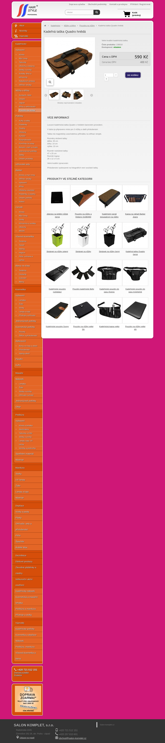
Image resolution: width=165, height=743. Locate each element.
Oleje (18, 406)
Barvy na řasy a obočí (28, 346)
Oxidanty (22, 274)
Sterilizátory (24, 429)
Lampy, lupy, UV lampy (26, 442)
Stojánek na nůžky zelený (57, 251)
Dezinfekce (20, 555)
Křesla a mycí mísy (27, 175)
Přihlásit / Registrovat (140, 4)
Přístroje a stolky (24, 615)
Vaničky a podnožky (27, 448)
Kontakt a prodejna (118, 4)
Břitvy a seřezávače (27, 106)
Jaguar (22, 103)
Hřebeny (22, 132)
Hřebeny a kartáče (26, 190)
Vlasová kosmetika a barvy (26, 656)
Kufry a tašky (24, 121)
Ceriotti (19, 207)
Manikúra (20, 467)
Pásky (19, 517)
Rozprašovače (25, 140)
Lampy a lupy (24, 312)
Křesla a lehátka (26, 425)
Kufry (18, 365)
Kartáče (22, 136)
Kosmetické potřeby (25, 327)
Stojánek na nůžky (83, 251)
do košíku (132, 75)
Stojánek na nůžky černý (109, 251)
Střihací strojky (25, 85)
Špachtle (20, 541)
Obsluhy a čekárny (27, 66)
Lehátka (22, 300)
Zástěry (22, 128)
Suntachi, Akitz (25, 95)
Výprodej (21, 36)
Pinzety (22, 332)
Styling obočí (24, 353)
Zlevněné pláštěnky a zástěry (25, 570)
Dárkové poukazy (23, 561)
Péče (18, 535)
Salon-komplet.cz (107, 725)
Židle (21, 304)
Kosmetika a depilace (26, 635)
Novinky (20, 31)
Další (91, 95)
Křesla (21, 55)
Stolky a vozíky (25, 70)
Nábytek (20, 379)
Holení (22, 201)
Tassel (21, 245)
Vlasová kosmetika (25, 236)
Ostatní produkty (26, 159)
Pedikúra (19, 415)
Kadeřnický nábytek (25, 591)
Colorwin (22, 278)
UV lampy (20, 479)
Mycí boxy (23, 58)
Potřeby (19, 116)
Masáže (19, 373)
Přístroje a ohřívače (27, 315)
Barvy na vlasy (23, 265)
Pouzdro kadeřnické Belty (83, 289)
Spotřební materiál (25, 453)
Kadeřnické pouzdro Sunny (57, 326)
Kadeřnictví (20, 44)
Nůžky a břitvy (22, 90)
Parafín (19, 359)
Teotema (22, 241)
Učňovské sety (23, 164)
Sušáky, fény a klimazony (25, 75)
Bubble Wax (21, 547)
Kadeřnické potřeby (25, 629)
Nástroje (20, 459)
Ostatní (22, 99)
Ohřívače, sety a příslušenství (24, 526)
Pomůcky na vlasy (26, 143)
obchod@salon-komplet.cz (72, 738)
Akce (19, 26)
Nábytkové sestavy (27, 81)
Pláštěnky (23, 124)
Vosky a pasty (22, 511)
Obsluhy (22, 227)
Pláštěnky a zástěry (27, 194)
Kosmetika (20, 289)
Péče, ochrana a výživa (26, 258)
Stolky (21, 219)
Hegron (22, 253)
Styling (22, 249)
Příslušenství (24, 350)
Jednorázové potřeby (28, 151)
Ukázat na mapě (27, 738)
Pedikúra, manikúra (25, 647)
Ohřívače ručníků (26, 395)
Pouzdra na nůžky (27, 110)
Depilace (19, 505)
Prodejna (18, 675)
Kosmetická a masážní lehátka (27, 600)
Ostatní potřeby (25, 198)
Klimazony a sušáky (27, 223)
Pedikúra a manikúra (26, 609)
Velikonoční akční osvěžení (24, 582)
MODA (22, 231)
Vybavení (20, 50)
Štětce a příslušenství (28, 335)
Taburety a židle (25, 433)
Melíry (21, 282)
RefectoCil (21, 341)
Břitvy (21, 186)
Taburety (22, 62)
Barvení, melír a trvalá (28, 147)
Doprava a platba (77, 4)
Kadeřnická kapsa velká (109, 326)
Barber (19, 170)
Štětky (21, 155)
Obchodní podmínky (97, 4)
